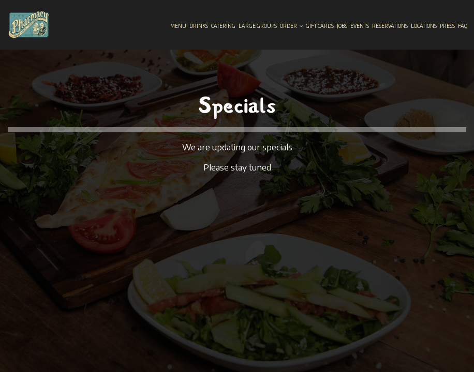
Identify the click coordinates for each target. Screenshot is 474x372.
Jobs (342, 26)
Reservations (390, 26)
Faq (462, 26)
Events (359, 26)
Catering (223, 26)
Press (447, 26)
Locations (424, 26)
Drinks (198, 26)
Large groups (258, 26)
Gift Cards (320, 26)
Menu (178, 26)
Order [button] (291, 26)
